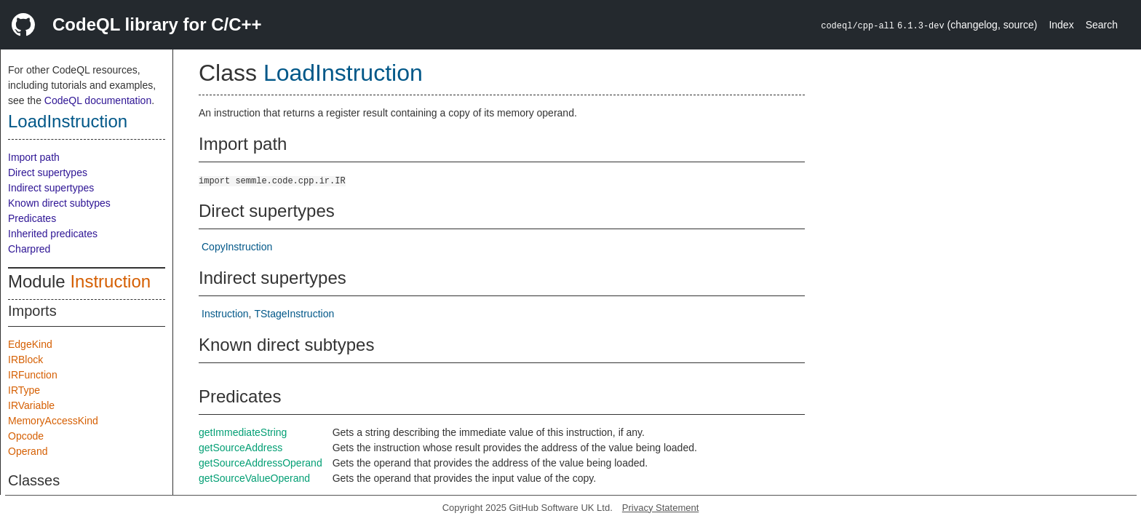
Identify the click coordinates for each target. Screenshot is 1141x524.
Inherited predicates (53, 233)
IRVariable (31, 405)
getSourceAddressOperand (260, 463)
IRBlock (25, 359)
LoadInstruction (67, 121)
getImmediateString (243, 432)
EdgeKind (30, 344)
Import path (34, 157)
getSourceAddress (240, 447)
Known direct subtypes (59, 203)
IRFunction (32, 375)
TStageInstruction (294, 313)
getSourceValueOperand (254, 478)
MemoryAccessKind (53, 420)
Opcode (26, 436)
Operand (27, 451)
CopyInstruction (237, 247)
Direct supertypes (47, 172)
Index (1061, 25)
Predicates (32, 218)
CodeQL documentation (97, 100)
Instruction (110, 281)
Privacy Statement (660, 507)
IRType (24, 390)
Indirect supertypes (51, 188)
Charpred (29, 249)
